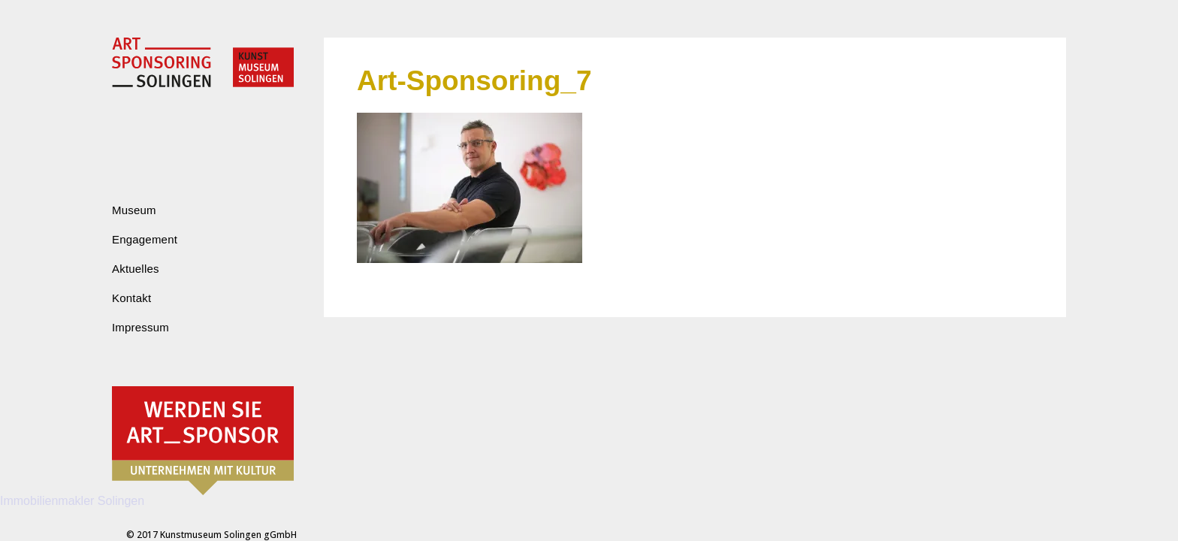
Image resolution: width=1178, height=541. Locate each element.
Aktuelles (135, 268)
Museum (134, 210)
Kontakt (131, 298)
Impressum (140, 327)
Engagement (144, 239)
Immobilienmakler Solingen (72, 501)
